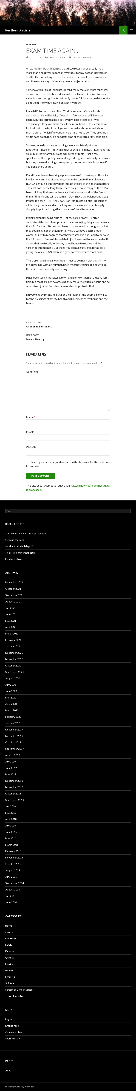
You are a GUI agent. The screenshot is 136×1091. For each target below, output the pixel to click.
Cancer (9, 931)
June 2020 (11, 691)
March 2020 (11, 710)
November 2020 (14, 659)
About (8, 1070)
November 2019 (14, 735)
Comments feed (14, 1032)
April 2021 (11, 627)
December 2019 (14, 729)
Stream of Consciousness (19, 989)
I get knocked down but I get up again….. (27, 533)
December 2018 (14, 780)
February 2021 (13, 639)
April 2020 (11, 703)
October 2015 (13, 863)
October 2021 (13, 588)
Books (8, 925)
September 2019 (14, 748)
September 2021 (14, 595)
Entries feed (12, 1025)
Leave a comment (81, 57)
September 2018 (14, 799)
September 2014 (14, 883)
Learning (31, 44)
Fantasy (9, 951)
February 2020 (13, 716)
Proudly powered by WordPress (20, 1086)
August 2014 (12, 889)
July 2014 (10, 895)
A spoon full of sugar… (68, 324)
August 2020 (12, 678)
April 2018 (11, 819)
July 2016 (10, 825)
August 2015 (12, 870)
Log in (8, 1019)
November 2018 (14, 787)
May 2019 (10, 774)
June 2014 (11, 902)
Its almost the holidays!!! (19, 546)
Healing (9, 963)
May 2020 (10, 697)
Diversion (10, 938)
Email (30, 432)
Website (31, 447)
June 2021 (11, 614)
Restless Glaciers (17, 30)
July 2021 (10, 607)
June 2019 (11, 767)
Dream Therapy (68, 337)
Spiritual (9, 983)
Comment (32, 371)
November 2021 (14, 582)
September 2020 (14, 671)
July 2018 (10, 806)
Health (9, 970)
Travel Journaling (14, 995)
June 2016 (11, 831)
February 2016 (13, 851)
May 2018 (10, 812)
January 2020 (12, 723)
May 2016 (10, 838)
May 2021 (10, 620)
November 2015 (14, 857)
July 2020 (10, 684)
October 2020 (13, 665)
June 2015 (11, 876)
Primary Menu (132, 30)
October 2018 (13, 793)
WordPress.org (13, 1038)
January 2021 (12, 646)
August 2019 (12, 755)
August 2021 (12, 601)
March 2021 (11, 633)
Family (8, 944)
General (9, 957)
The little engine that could (20, 552)
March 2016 (11, 844)
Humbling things (14, 559)
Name (30, 417)
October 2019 (13, 742)
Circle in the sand (14, 539)
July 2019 (10, 761)
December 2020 (14, 652)
